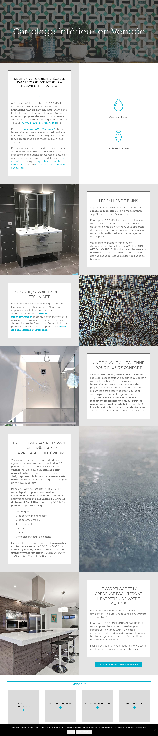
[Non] (155, 730)
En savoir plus (84, 732)
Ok (71, 732)
